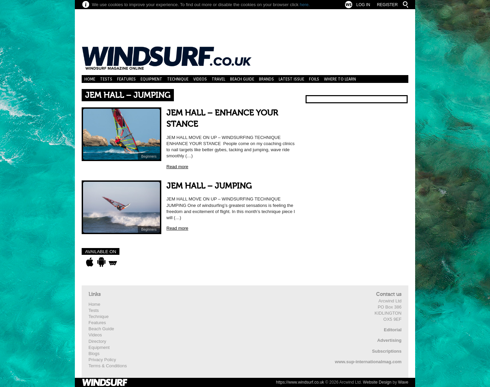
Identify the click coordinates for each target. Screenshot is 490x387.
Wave (403, 382)
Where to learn (340, 79)
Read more (177, 166)
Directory (97, 341)
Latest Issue (291, 79)
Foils (314, 79)
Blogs (94, 353)
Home (89, 79)
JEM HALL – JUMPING (209, 186)
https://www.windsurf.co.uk (300, 382)
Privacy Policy (102, 359)
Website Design (377, 382)
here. (305, 4)
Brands (266, 79)
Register (387, 4)
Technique (178, 79)
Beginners (149, 156)
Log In (363, 4)
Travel (218, 79)
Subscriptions (387, 351)
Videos (200, 79)
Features (126, 79)
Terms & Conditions (107, 365)
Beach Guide (242, 79)
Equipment (151, 79)
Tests (106, 79)
